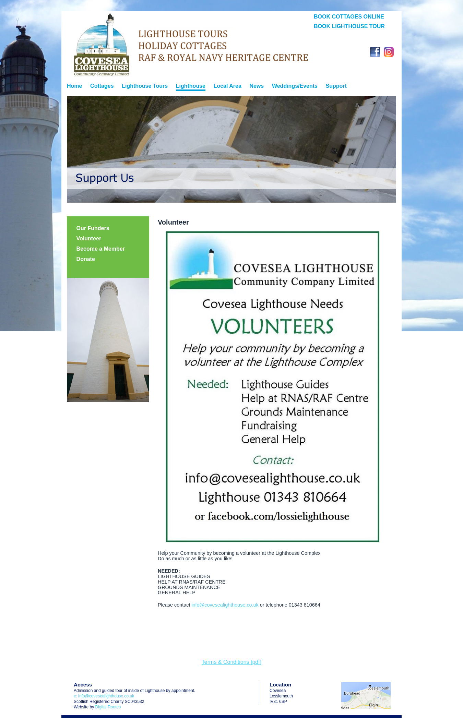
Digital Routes (108, 707)
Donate (85, 259)
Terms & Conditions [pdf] (231, 662)
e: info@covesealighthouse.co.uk (104, 696)
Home (74, 86)
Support (336, 86)
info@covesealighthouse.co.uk (224, 605)
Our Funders (92, 228)
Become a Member (100, 249)
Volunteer (89, 238)
